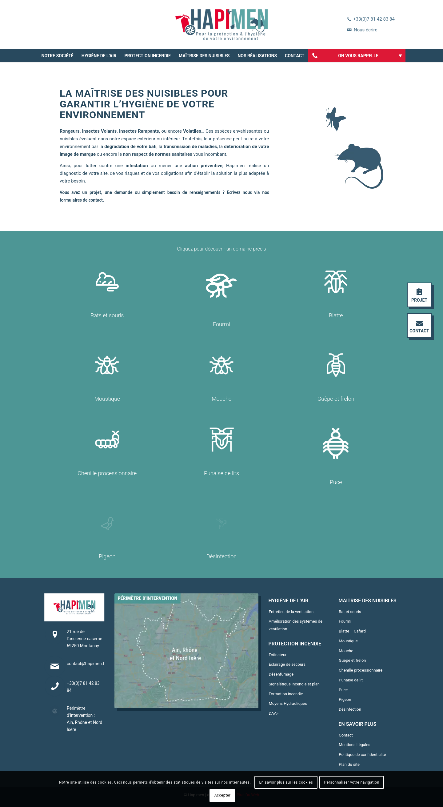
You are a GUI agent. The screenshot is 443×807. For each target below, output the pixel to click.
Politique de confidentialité (362, 754)
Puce (343, 690)
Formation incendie (286, 694)
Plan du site (349, 764)
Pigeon (345, 699)
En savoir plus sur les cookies (286, 782)
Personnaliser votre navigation (351, 782)
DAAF (274, 713)
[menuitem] (58, 55)
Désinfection (350, 709)
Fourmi (345, 621)
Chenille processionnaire (360, 670)
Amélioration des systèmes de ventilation (295, 625)
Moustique (348, 641)
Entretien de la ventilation (291, 611)
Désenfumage (281, 674)
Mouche (346, 650)
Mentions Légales (354, 744)
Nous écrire (365, 30)
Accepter (222, 795)
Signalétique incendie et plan (294, 684)
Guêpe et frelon (352, 660)
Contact (346, 735)
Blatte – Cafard (352, 631)
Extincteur (278, 654)
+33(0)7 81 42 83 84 (374, 19)
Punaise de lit (351, 680)
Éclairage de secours (287, 664)
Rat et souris (350, 611)
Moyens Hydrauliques (288, 703)
